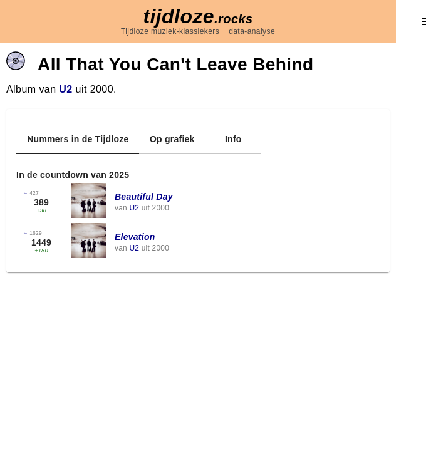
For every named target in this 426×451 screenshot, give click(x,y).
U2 (65, 89)
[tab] (77, 139)
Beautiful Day (144, 197)
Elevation (135, 237)
